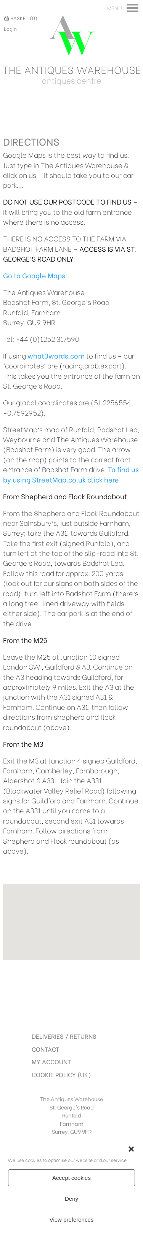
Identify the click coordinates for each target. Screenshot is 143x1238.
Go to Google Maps (34, 275)
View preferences (72, 1219)
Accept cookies (71, 1178)
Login (10, 28)
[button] (131, 1149)
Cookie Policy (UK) (61, 1074)
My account (51, 1061)
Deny (71, 1198)
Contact (45, 1048)
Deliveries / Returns (64, 1036)
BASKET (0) (20, 17)
